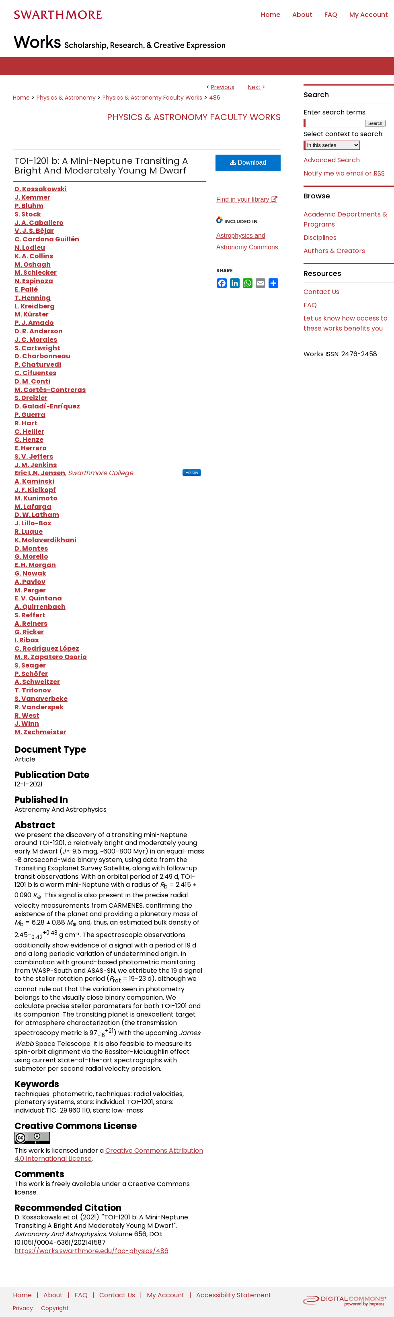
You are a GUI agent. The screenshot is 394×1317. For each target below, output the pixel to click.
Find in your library (246, 199)
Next (254, 87)
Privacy (24, 1308)
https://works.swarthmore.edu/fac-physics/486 (91, 1251)
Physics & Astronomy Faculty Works (152, 98)
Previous (222, 87)
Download (248, 162)
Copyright (55, 1308)
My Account (166, 1295)
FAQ (310, 305)
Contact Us (321, 291)
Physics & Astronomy (66, 98)
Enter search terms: (335, 112)
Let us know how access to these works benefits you (346, 323)
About (53, 1295)
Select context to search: (344, 134)
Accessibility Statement (233, 1295)
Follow (191, 472)
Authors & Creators (334, 250)
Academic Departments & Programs (345, 219)
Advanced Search (332, 160)
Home (21, 98)
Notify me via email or (344, 173)
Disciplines (320, 237)
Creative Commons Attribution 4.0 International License (108, 1155)
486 (214, 98)
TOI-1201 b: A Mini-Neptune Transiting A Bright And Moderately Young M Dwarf (101, 166)
